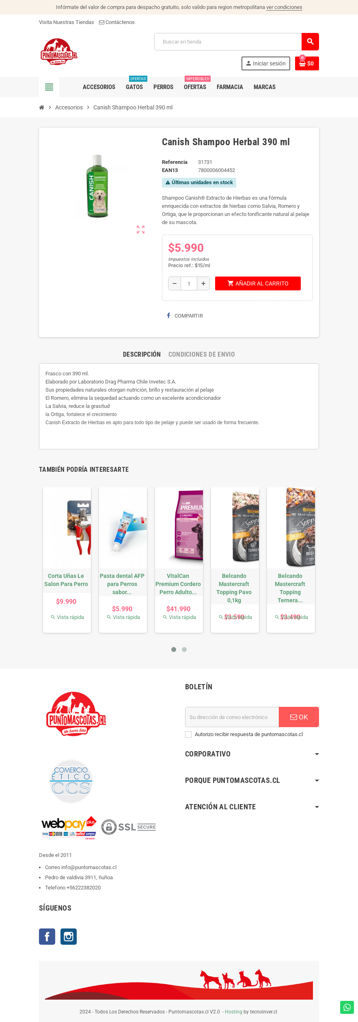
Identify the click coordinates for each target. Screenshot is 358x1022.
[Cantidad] (189, 283)
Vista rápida (67, 617)
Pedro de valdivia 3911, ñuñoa (79, 877)
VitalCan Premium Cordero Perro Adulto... (178, 584)
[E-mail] (232, 717)
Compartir (185, 316)
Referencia (175, 162)
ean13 (170, 170)
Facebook (47, 936)
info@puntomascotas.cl (88, 867)
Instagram (68, 936)
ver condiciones (284, 7)
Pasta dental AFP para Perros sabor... (122, 584)
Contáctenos (117, 22)
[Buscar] (236, 41)
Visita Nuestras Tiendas (66, 22)
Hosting (233, 1012)
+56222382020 (84, 888)
